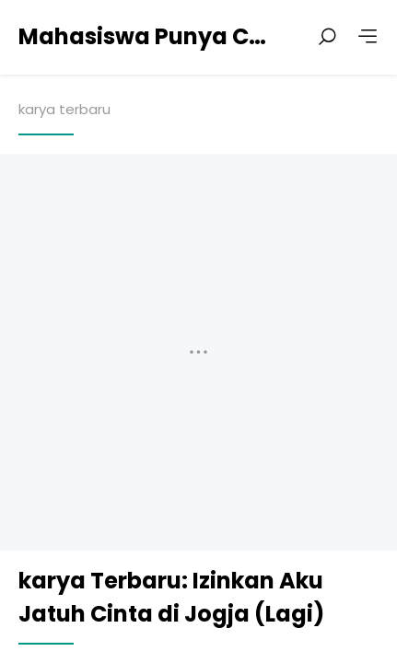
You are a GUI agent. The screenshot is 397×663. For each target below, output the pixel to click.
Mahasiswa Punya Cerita (147, 36)
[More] (367, 37)
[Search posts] (327, 37)
